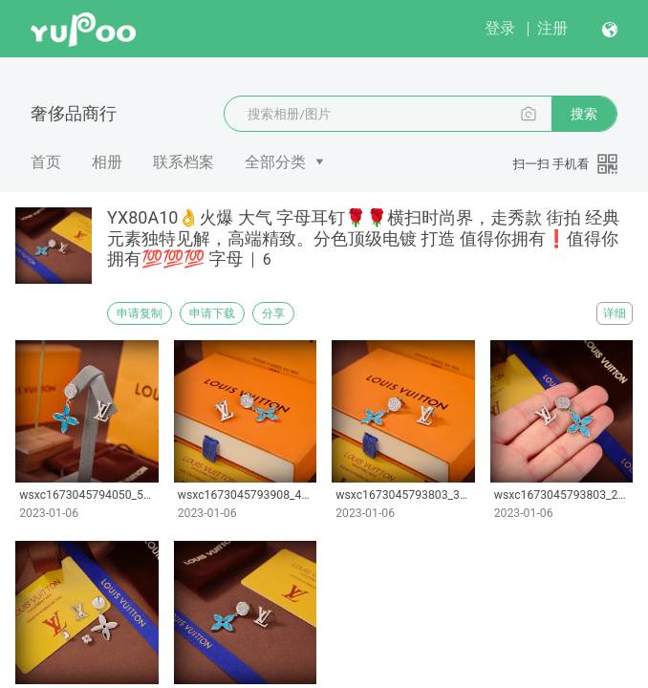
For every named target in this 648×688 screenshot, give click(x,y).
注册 (552, 28)
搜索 (584, 113)
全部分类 (275, 162)
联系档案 (183, 162)
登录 (500, 28)
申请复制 (139, 313)
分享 (273, 313)
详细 (614, 313)
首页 (46, 162)
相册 (107, 162)
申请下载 (212, 313)
